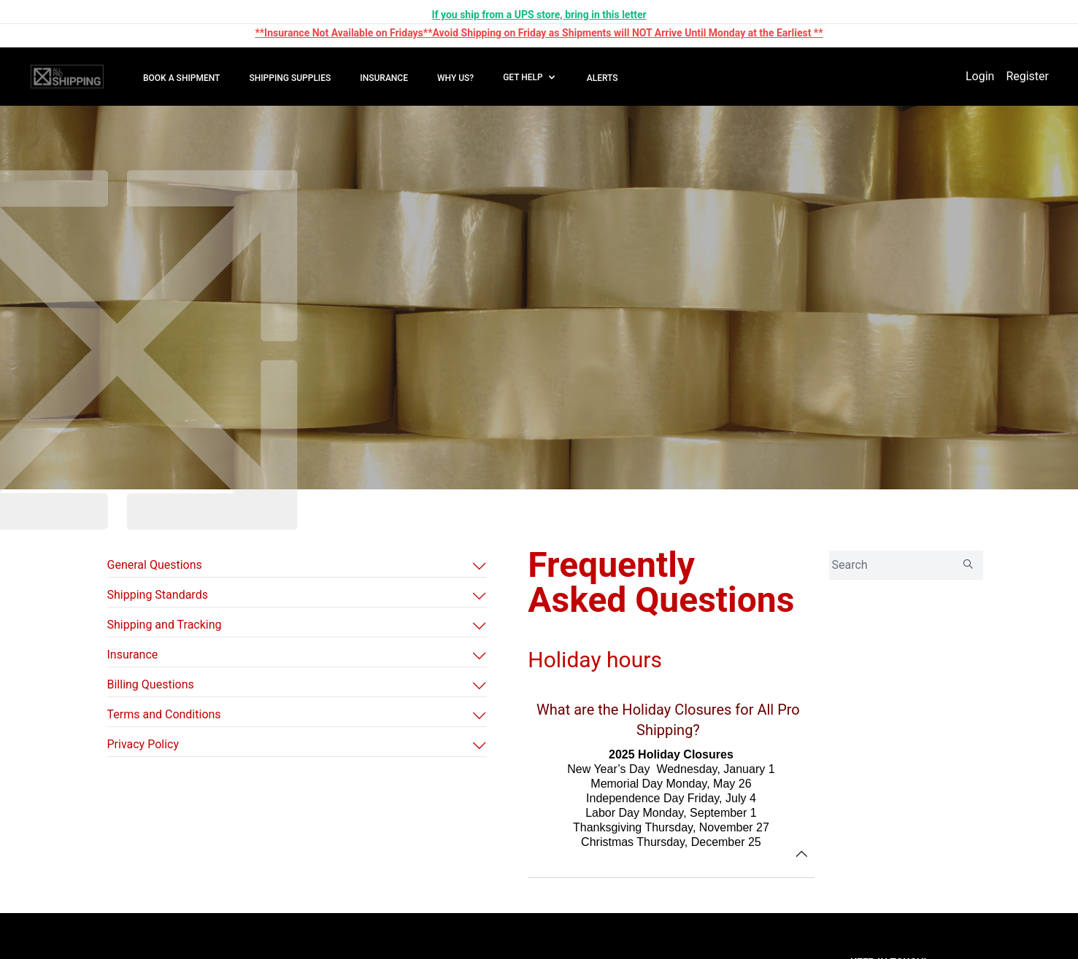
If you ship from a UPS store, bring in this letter (538, 14)
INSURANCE (384, 78)
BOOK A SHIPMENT (181, 78)
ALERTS (602, 78)
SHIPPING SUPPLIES (290, 78)
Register (1027, 76)
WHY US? (455, 78)
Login (980, 76)
